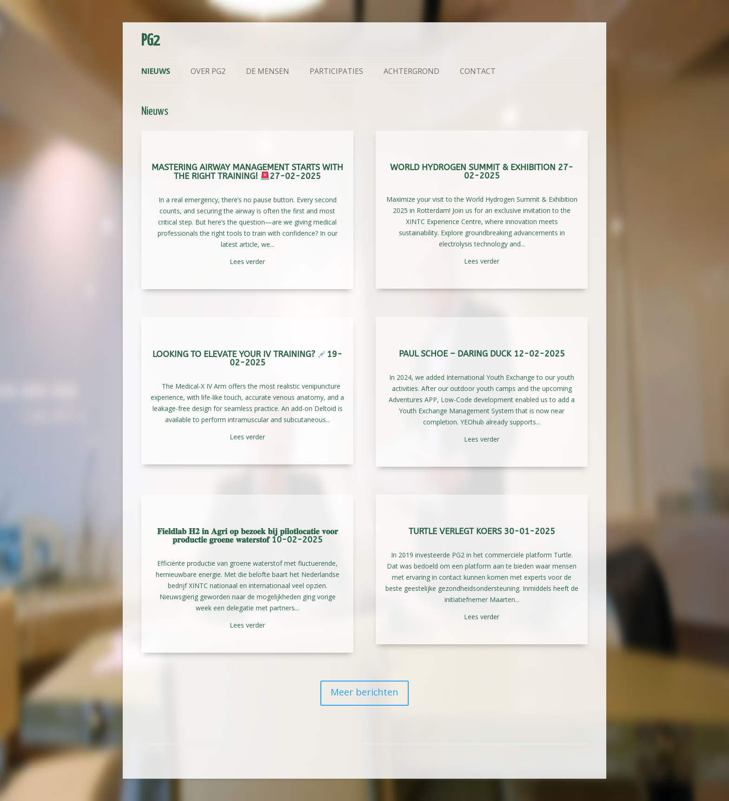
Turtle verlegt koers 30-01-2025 (482, 531)
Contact (478, 71)
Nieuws (155, 71)
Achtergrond (411, 71)
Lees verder (247, 261)
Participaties (336, 71)
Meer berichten (364, 692)
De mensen (267, 71)
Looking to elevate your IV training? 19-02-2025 (247, 358)
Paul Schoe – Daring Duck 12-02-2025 (482, 354)
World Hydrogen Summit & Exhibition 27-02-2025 (481, 171)
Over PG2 (208, 71)
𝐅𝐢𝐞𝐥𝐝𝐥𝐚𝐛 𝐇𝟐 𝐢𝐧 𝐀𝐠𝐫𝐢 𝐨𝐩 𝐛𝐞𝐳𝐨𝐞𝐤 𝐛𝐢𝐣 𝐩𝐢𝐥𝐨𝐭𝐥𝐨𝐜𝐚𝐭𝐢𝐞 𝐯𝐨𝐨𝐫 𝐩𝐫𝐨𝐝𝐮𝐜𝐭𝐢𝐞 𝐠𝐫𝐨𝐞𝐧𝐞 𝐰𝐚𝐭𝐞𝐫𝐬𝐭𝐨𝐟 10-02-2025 (247, 535)
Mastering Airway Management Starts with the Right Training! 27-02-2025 (247, 171)
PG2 (150, 41)
